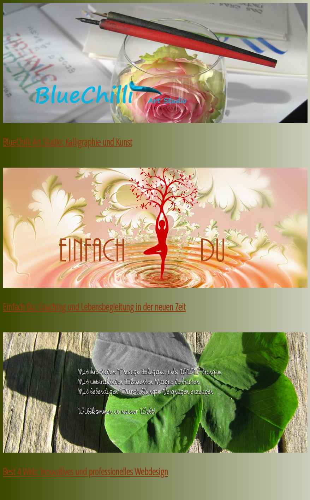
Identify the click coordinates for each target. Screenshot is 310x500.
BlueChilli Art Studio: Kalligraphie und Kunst (67, 142)
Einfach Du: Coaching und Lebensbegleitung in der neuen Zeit (94, 307)
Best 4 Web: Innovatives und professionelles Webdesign (85, 471)
